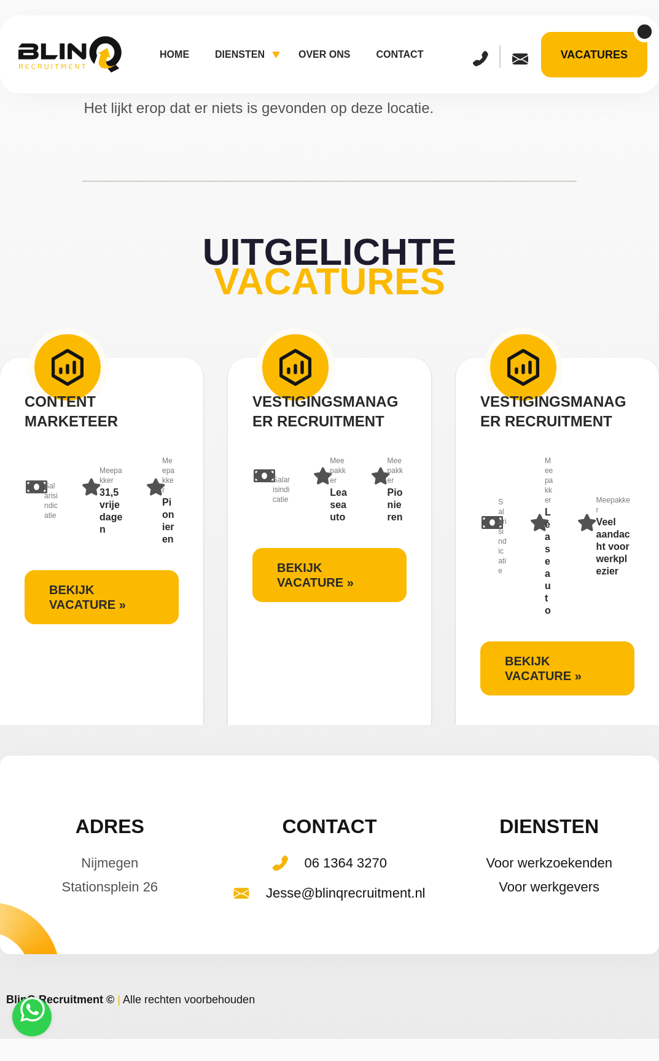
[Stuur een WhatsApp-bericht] (32, 1016)
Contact (399, 54)
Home (174, 54)
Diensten (247, 55)
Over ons (324, 54)
